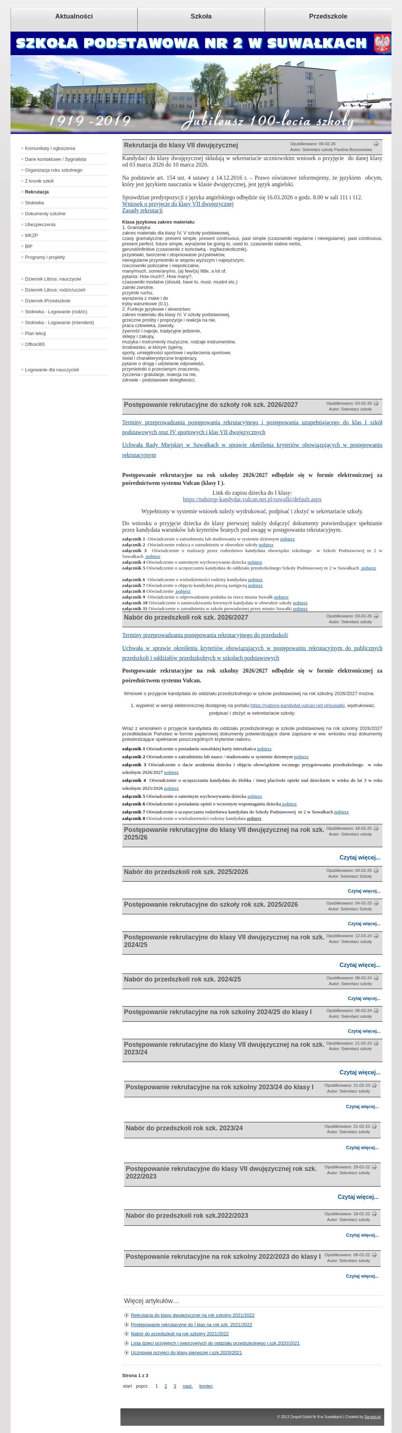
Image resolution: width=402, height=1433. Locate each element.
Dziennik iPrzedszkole (47, 300)
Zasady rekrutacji (142, 210)
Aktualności (74, 16)
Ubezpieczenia (40, 224)
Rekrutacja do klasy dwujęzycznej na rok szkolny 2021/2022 (193, 1315)
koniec (206, 1386)
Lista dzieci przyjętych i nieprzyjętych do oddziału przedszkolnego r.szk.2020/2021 (215, 1343)
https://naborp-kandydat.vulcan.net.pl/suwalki (297, 705)
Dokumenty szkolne (45, 213)
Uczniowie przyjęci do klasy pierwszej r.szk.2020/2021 (186, 1352)
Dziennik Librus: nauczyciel (53, 279)
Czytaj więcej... (360, 857)
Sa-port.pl (373, 1417)
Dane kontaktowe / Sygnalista (55, 159)
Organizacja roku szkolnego (53, 170)
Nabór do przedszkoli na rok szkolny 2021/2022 (180, 1333)
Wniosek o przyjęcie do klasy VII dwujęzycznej (178, 204)
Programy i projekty (45, 257)
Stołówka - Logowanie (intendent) (59, 322)
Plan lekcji (35, 333)
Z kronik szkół (39, 181)
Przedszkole (328, 16)
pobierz (287, 539)
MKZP (31, 235)
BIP (29, 246)
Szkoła (201, 16)
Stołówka (34, 202)
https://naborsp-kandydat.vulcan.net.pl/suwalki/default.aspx (252, 499)
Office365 (35, 344)
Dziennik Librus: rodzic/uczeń (55, 290)
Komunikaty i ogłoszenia (50, 148)
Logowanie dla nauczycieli (52, 369)
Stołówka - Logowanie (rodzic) (56, 311)
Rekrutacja (37, 192)
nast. (188, 1386)
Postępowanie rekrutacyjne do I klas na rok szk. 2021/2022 (191, 1324)
